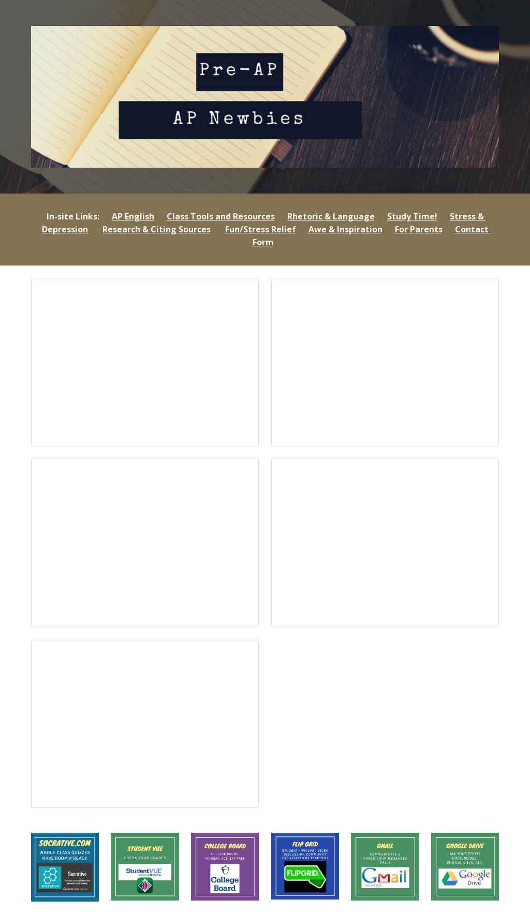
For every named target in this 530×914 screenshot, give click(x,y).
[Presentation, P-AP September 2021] (385, 543)
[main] (265, 229)
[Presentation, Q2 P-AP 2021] (145, 723)
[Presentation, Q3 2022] (145, 543)
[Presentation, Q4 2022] (145, 362)
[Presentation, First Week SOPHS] (385, 362)
